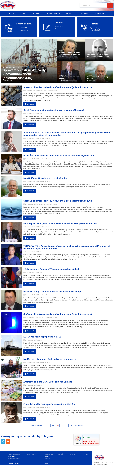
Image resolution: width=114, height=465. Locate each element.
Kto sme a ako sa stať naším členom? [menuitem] (14, 455)
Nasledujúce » (78, 425)
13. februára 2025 (30, 138)
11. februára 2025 (30, 362)
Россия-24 (58, 29)
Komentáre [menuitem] (99, 13)
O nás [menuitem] (10, 13)
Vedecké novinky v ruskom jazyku (47, 90)
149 (62, 425)
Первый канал (59, 27)
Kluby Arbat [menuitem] (83, 13)
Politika (40, 113)
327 (70, 425)
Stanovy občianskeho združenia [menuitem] (14, 460)
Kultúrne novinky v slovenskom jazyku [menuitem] (48, 460)
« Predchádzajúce (36, 425)
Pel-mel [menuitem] (69, 13)
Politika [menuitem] (36, 13)
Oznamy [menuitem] (23, 13)
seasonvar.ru (24, 30)
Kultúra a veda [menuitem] (53, 13)
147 (52, 425)
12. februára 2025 (30, 252)
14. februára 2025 (30, 90)
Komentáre (41, 138)
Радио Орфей (95, 30)
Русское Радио (95, 28)
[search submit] (110, 5)
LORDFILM (23, 28)
